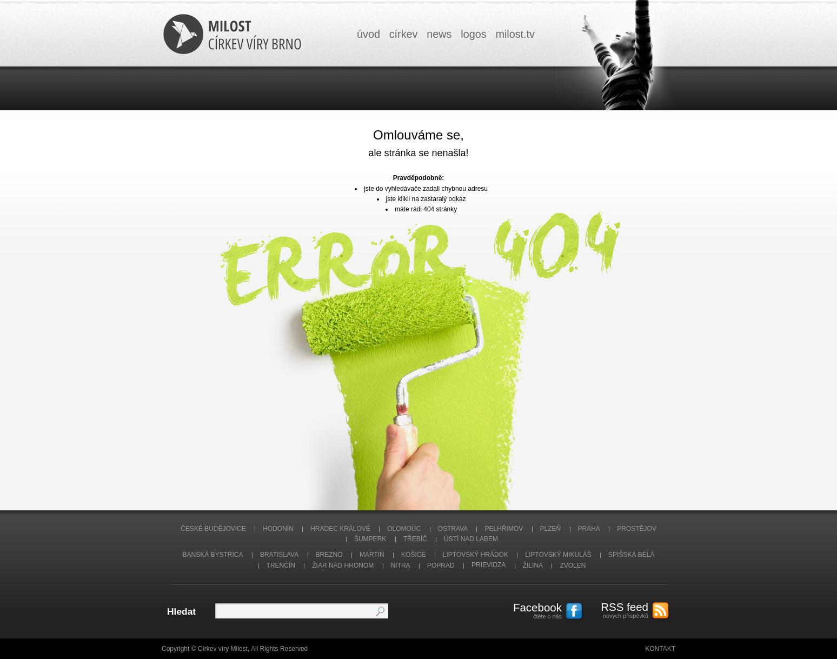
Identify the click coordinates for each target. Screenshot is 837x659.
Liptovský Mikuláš (558, 554)
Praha (589, 528)
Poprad (441, 565)
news (439, 34)
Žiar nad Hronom (343, 565)
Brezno (329, 554)
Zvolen (573, 565)
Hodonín (278, 528)
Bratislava (279, 554)
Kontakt (660, 649)
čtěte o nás (532, 610)
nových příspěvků (618, 610)
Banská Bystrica (213, 554)
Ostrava (453, 528)
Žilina (533, 565)
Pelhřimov (503, 528)
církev (403, 34)
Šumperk (370, 539)
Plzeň (550, 528)
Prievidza (488, 565)
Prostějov (636, 528)
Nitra (400, 565)
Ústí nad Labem (471, 539)
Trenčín (281, 565)
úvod (368, 34)
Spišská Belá (631, 554)
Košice (413, 554)
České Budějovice (213, 528)
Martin (372, 554)
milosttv (515, 34)
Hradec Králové (340, 528)
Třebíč (415, 539)
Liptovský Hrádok (475, 554)
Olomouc (404, 528)
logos (473, 34)
